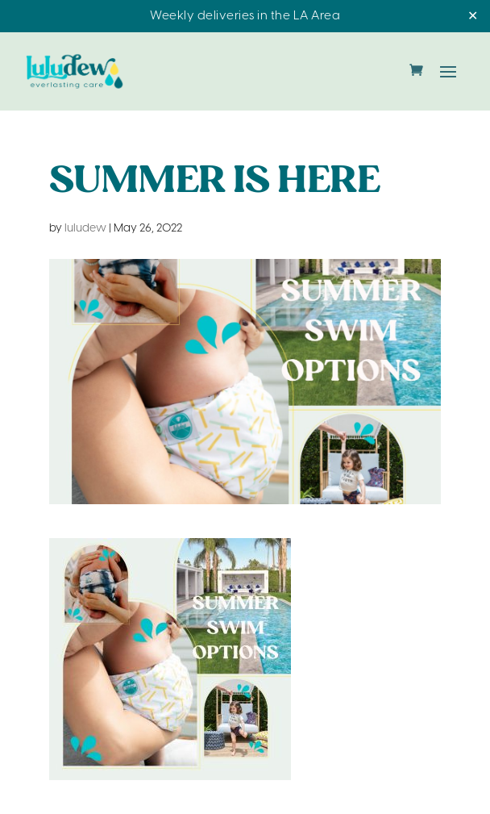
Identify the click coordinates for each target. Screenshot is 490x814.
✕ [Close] (472, 16)
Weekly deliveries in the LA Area (245, 16)
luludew (85, 229)
